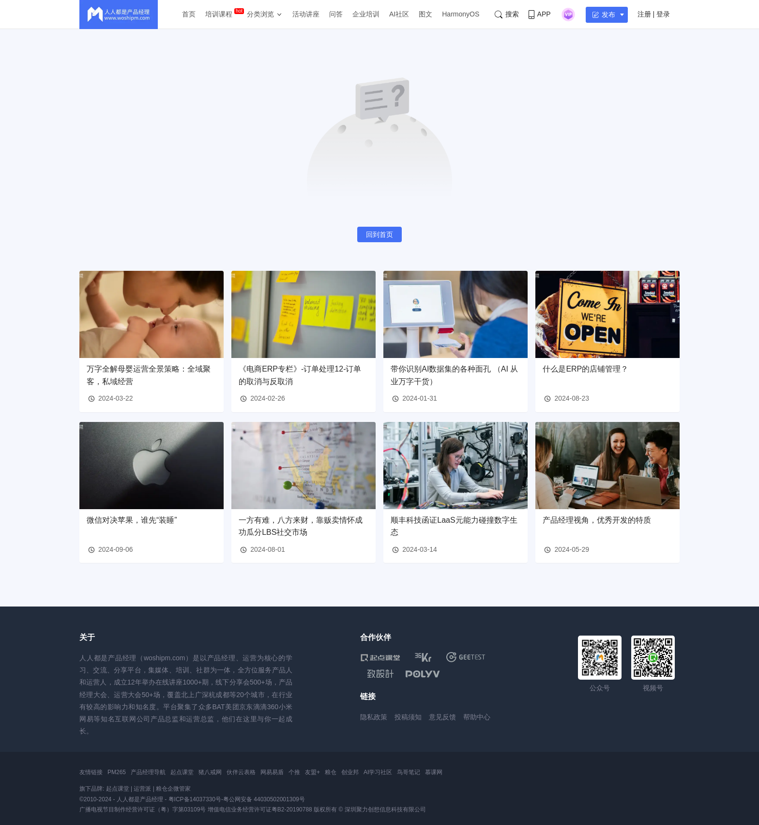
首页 (189, 14)
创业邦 (350, 772)
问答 (336, 14)
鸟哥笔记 (408, 772)
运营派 (142, 788)
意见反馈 (442, 717)
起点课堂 (182, 772)
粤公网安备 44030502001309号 (264, 799)
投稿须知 (408, 717)
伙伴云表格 (241, 772)
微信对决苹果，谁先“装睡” (132, 520)
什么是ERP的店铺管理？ (585, 369)
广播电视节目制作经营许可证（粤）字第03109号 (142, 809)
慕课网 (433, 772)
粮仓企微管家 (173, 788)
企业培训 (366, 14)
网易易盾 (272, 772)
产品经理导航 (148, 772)
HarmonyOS (460, 14)
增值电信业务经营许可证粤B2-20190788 (260, 809)
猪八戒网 (210, 772)
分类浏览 (260, 14)
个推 (294, 772)
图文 (425, 14)
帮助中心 (476, 717)
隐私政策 (373, 717)
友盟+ (312, 772)
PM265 (116, 772)
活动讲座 (305, 14)
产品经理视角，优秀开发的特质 (597, 520)
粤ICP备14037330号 (194, 799)
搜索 (507, 14)
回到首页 (379, 234)
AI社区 (399, 14)
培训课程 (218, 14)
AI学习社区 (378, 772)
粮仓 (330, 772)
